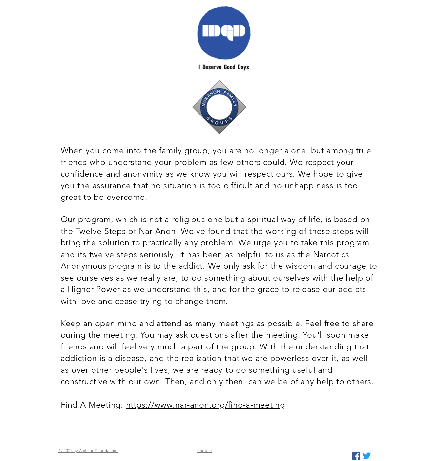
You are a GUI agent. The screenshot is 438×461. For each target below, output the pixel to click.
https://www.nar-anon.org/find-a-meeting (205, 404)
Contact (204, 451)
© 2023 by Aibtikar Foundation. (88, 451)
